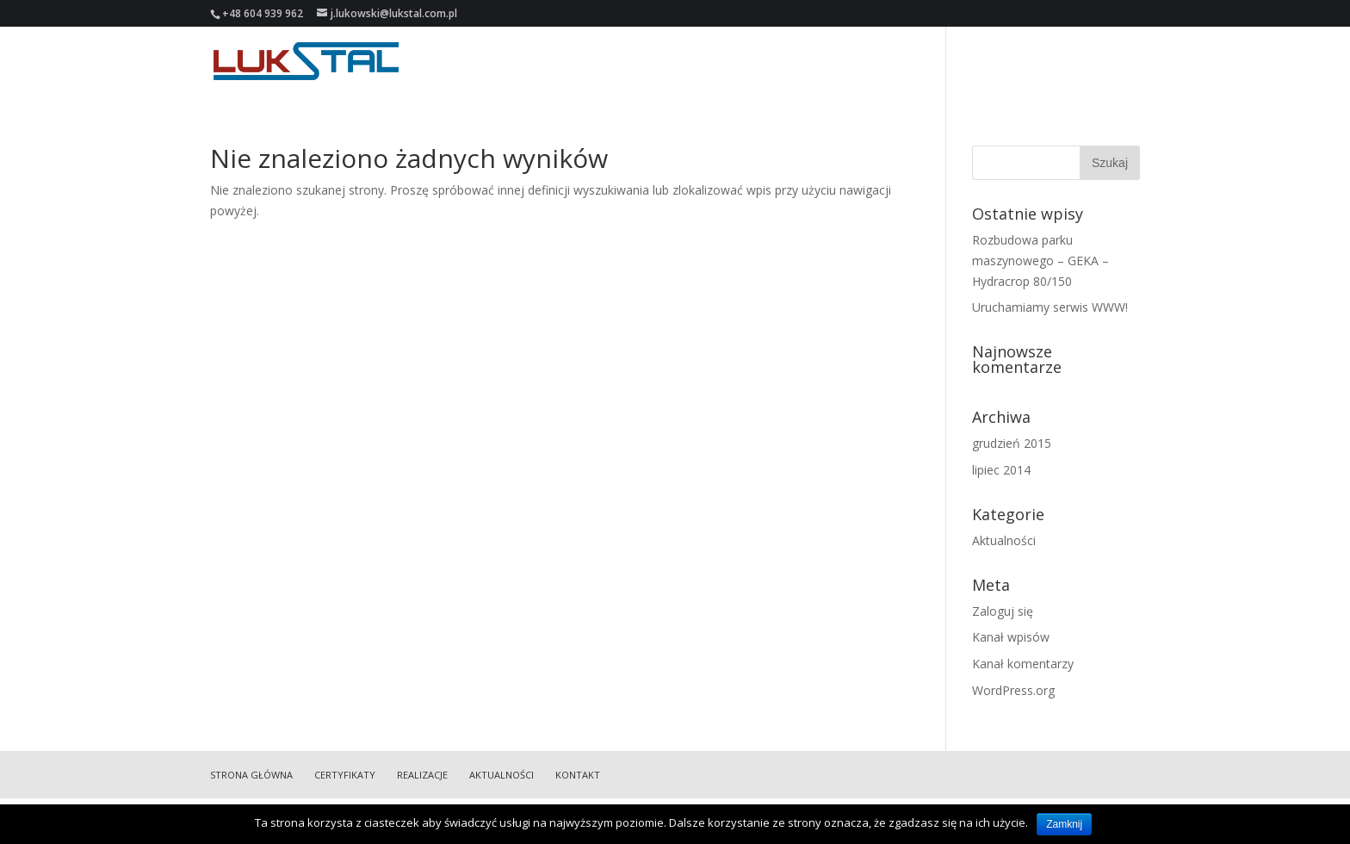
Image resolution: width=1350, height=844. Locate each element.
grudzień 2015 (1011, 443)
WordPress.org (1013, 690)
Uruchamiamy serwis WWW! (1050, 307)
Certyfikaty (869, 61)
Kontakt (1116, 61)
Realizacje (950, 61)
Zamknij (1064, 824)
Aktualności (1035, 61)
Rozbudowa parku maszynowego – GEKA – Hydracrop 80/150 (1040, 260)
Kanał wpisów (1011, 637)
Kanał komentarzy (1023, 663)
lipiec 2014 (1001, 470)
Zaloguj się (1002, 611)
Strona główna (771, 61)
